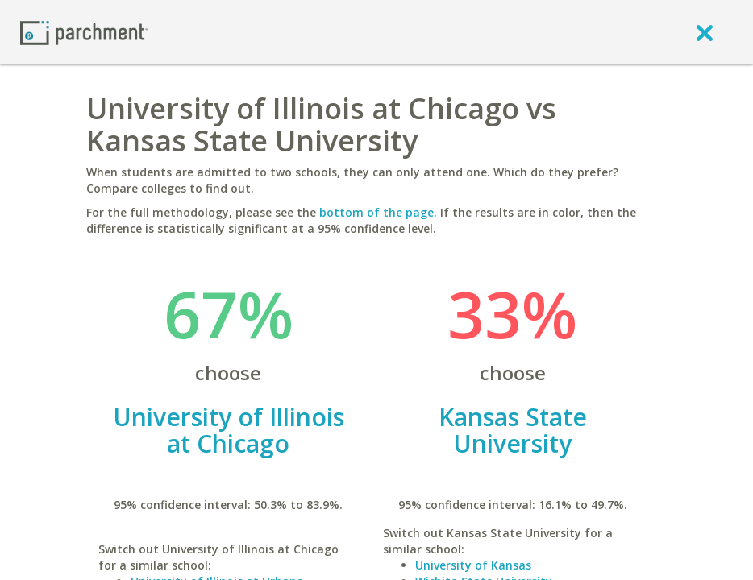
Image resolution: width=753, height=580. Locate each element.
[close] (705, 32)
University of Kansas (473, 565)
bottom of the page (376, 212)
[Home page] (84, 31)
